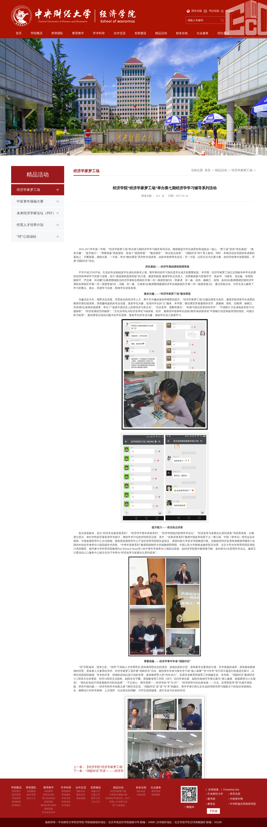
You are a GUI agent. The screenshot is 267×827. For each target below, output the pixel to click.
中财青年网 (236, 798)
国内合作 (80, 794)
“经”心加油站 (26, 241)
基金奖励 (80, 798)
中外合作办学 (48, 812)
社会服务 (203, 33)
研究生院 (235, 793)
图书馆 (211, 798)
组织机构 (16, 801)
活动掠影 (141, 794)
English (227, 10)
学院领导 (16, 798)
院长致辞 (16, 794)
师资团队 (57, 33)
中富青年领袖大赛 (30, 206)
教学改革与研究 (48, 805)
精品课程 (48, 801)
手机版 (213, 811)
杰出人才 (31, 798)
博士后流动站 (48, 798)
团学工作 (95, 798)
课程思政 (48, 808)
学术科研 (99, 33)
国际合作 (80, 791)
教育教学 (78, 33)
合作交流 (120, 33)
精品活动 (161, 33)
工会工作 (95, 801)
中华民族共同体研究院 (243, 803)
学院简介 (16, 791)
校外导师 (31, 794)
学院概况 (36, 33)
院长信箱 (195, 10)
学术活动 (66, 798)
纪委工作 (95, 794)
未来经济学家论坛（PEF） (36, 218)
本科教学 (48, 791)
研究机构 (66, 791)
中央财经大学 (215, 793)
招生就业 (223, 33)
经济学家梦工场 (28, 194)
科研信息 (66, 801)
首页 (19, 33)
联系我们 (16, 805)
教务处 (211, 803)
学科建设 (66, 794)
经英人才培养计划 (30, 230)
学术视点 (66, 805)
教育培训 (155, 791)
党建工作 (95, 791)
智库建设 (155, 794)
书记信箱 (212, 10)
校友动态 (141, 791)
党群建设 (140, 33)
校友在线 (182, 33)
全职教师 (31, 791)
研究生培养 (48, 794)
